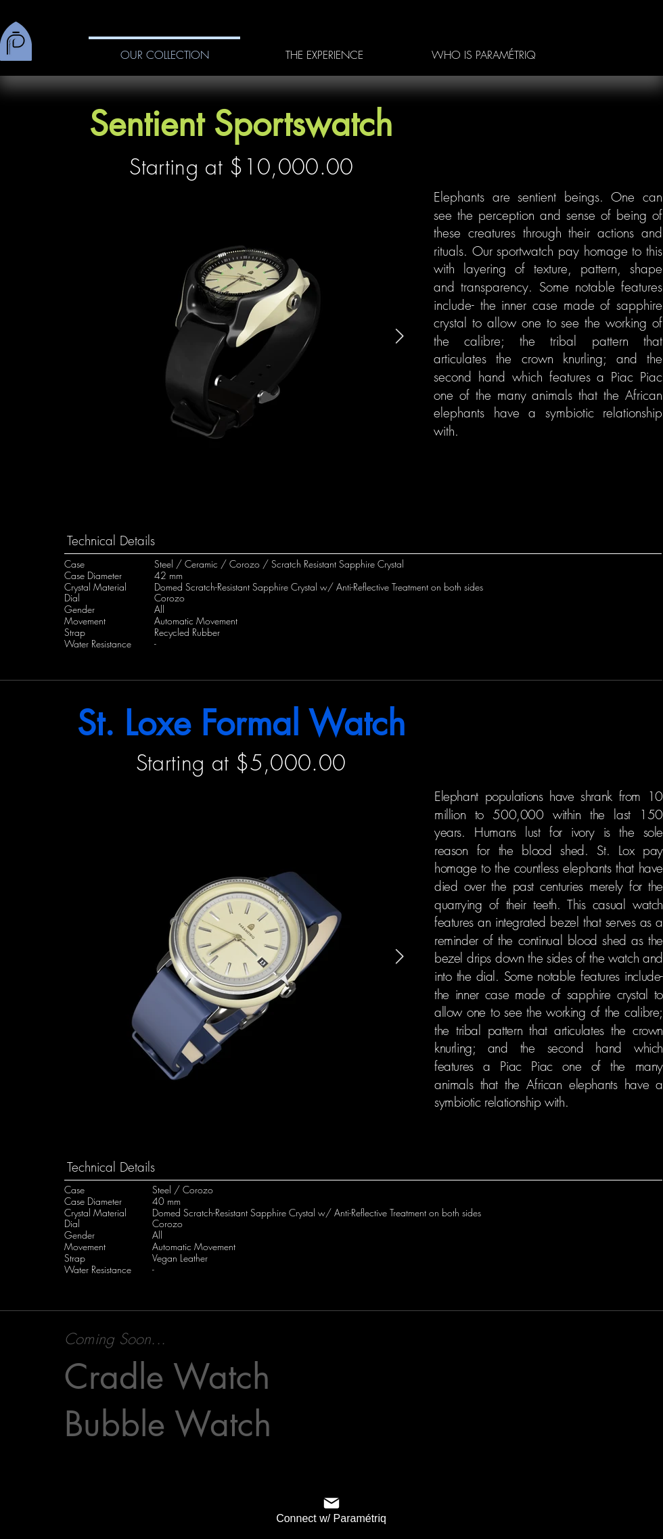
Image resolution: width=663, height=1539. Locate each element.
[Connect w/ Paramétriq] (331, 1509)
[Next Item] (399, 336)
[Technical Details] (363, 540)
